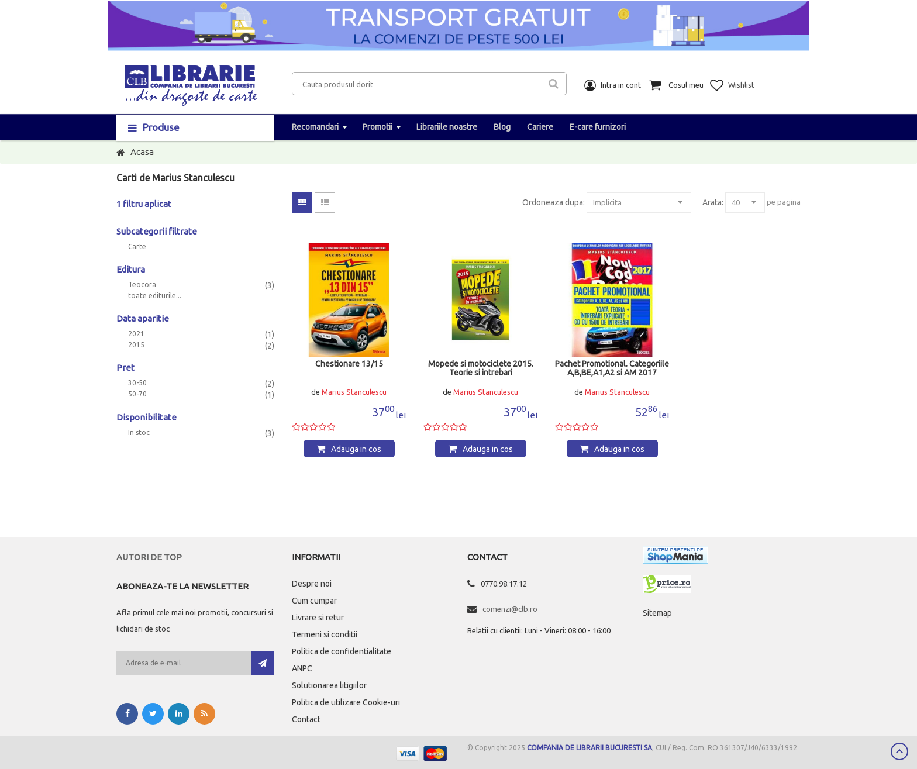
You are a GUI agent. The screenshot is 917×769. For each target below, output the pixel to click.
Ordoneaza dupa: (553, 202)
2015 (136, 345)
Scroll (899, 751)
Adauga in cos (356, 449)
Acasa (142, 152)
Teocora (142, 284)
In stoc (139, 432)
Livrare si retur (318, 617)
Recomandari (315, 127)
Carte (137, 246)
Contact (306, 719)
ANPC (302, 668)
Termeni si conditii (324, 634)
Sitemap (657, 613)
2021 (136, 333)
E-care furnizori (598, 127)
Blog (502, 127)
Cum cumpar (314, 600)
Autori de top (149, 557)
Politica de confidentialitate (341, 651)
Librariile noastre (446, 127)
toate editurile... (154, 295)
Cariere (540, 127)
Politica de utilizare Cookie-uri (346, 702)
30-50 (137, 383)
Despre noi (312, 583)
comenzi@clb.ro (509, 609)
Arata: (712, 202)
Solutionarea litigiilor (329, 685)
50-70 (137, 394)
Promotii (377, 127)
